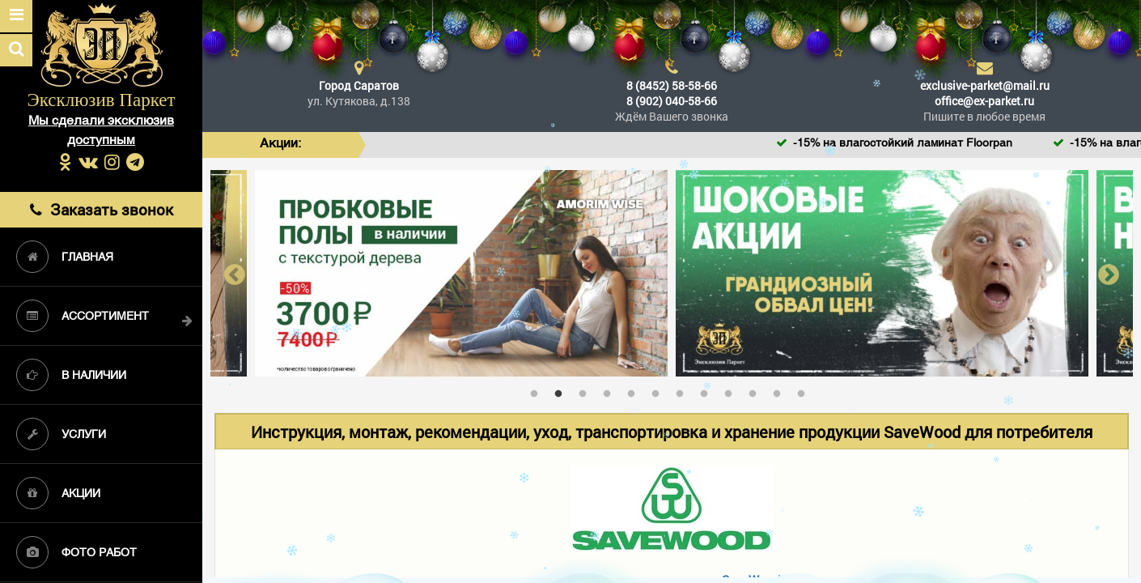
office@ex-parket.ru (984, 101)
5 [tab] (635, 390)
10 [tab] (757, 390)
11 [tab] (781, 390)
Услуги (61, 434)
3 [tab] (587, 390)
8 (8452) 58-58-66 (671, 85)
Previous (235, 273)
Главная (64, 256)
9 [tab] (732, 390)
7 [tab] (684, 390)
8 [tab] (708, 390)
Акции (58, 493)
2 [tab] (562, 390)
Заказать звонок (101, 209)
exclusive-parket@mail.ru (985, 85)
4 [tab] (611, 390)
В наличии (71, 375)
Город (359, 85)
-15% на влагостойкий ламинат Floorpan (926, 143)
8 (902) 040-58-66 (671, 101)
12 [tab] (805, 390)
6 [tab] (659, 390)
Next (1108, 273)
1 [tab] (538, 390)
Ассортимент (82, 316)
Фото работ (76, 552)
